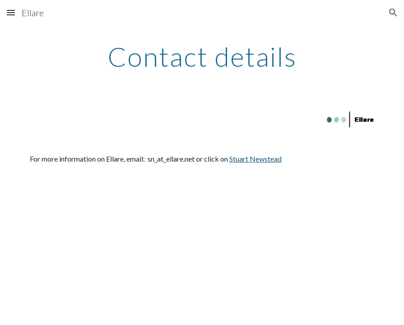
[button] (11, 12)
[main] (202, 56)
